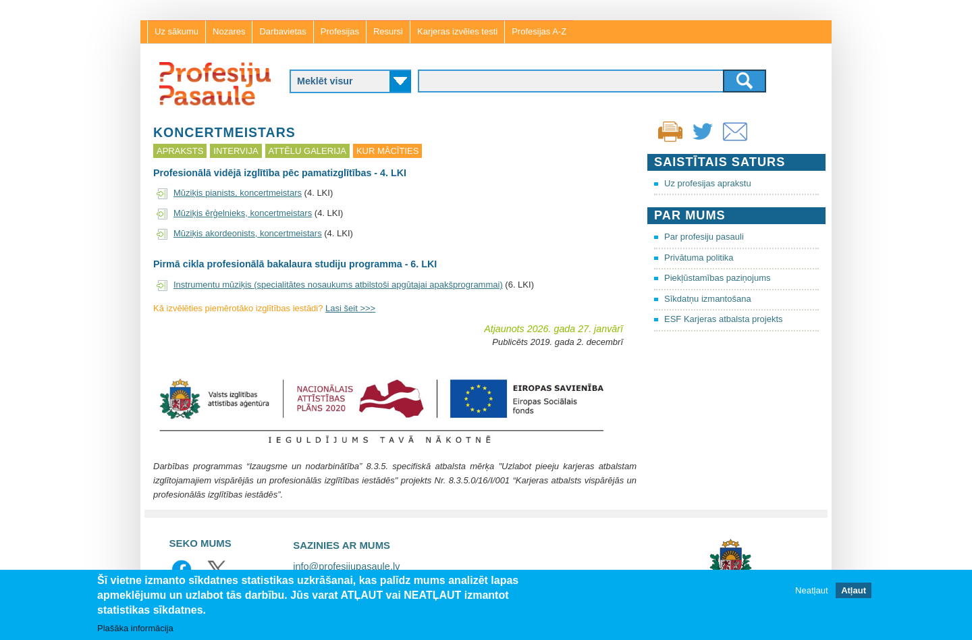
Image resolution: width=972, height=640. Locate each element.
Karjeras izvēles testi (457, 31)
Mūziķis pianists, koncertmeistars (237, 193)
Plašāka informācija (135, 628)
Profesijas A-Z (539, 31)
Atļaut (853, 590)
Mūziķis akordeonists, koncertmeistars (247, 233)
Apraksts (180, 151)
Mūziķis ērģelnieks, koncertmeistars (242, 213)
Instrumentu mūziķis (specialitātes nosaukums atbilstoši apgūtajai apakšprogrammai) (338, 284)
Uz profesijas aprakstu (707, 183)
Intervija (235, 151)
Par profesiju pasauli (704, 237)
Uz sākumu (176, 31)
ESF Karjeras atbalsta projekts (723, 319)
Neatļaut (811, 590)
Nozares (229, 31)
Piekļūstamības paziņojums (717, 278)
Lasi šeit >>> (350, 308)
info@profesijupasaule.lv (346, 566)
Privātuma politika (699, 257)
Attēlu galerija (307, 151)
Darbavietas (282, 31)
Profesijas (340, 31)
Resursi (388, 31)
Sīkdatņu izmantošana (707, 299)
